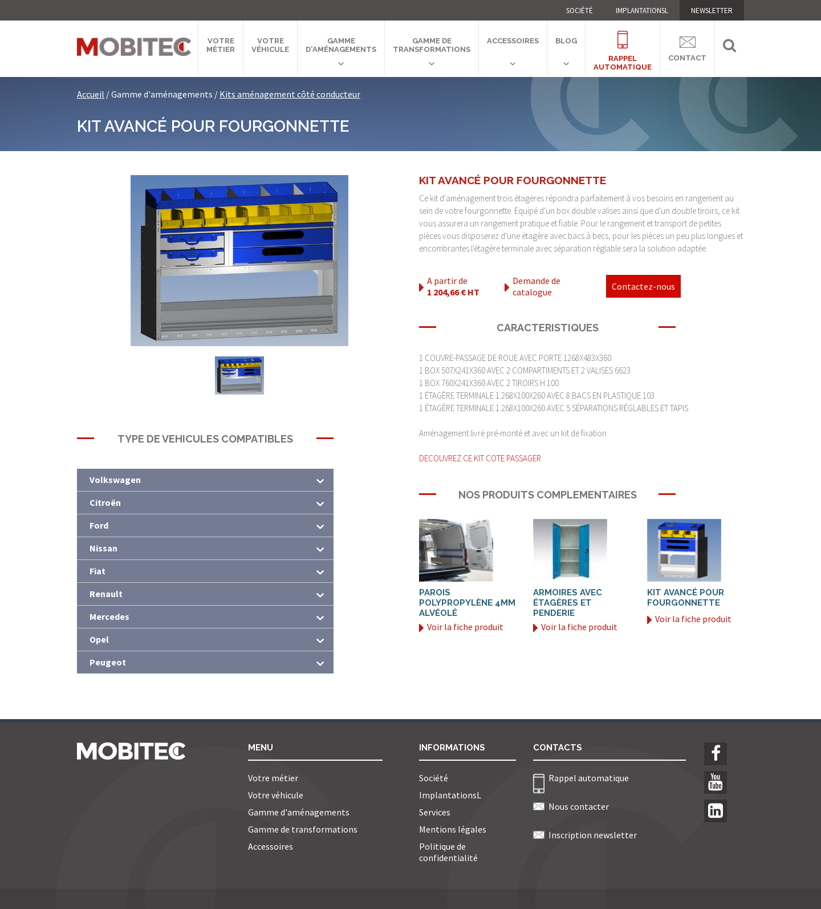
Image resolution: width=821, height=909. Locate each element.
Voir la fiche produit (461, 626)
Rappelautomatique (623, 44)
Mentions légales (452, 829)
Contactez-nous (643, 286)
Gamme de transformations (431, 45)
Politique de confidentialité (448, 852)
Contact (687, 47)
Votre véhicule (270, 45)
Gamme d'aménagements (341, 45)
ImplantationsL (642, 10)
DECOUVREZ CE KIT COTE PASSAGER (480, 458)
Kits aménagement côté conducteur (290, 94)
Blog (566, 40)
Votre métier (220, 45)
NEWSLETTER (712, 10)
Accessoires (513, 40)
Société (579, 10)
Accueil (90, 94)
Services (434, 812)
